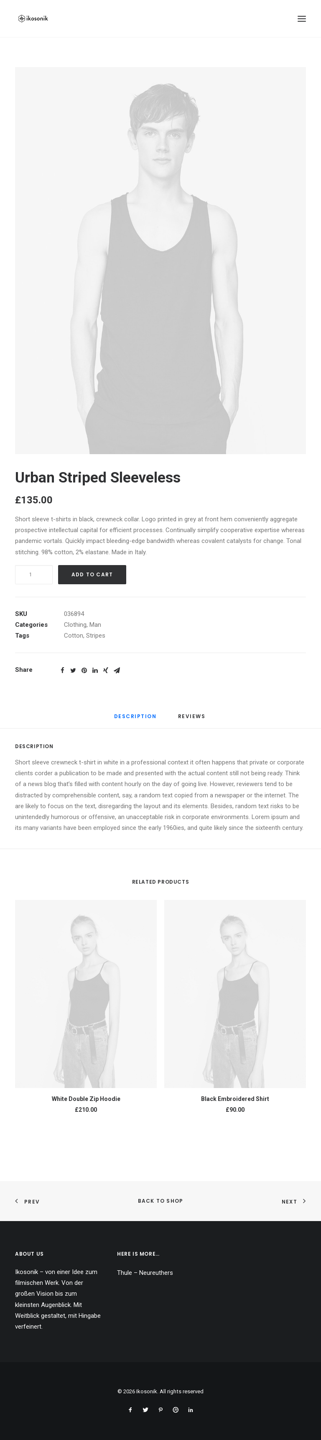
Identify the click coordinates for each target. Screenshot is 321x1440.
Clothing (75, 624)
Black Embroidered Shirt (235, 1099)
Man (95, 624)
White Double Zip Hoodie (86, 1099)
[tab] (135, 719)
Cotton (73, 635)
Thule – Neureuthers (145, 1273)
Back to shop (160, 1200)
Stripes (95, 635)
